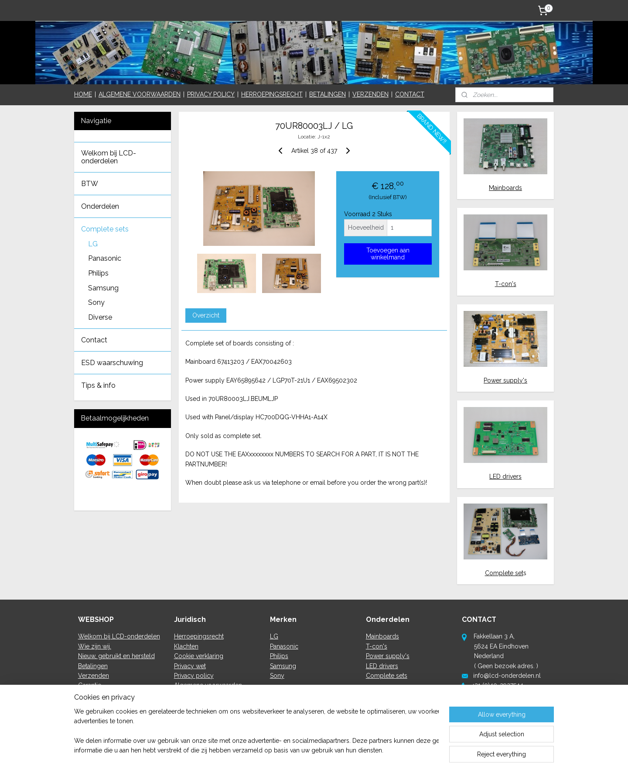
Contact (94, 340)
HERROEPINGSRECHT (272, 94)
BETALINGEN (327, 94)
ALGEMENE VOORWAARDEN (140, 94)
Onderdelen (100, 206)
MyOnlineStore (408, 750)
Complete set (504, 572)
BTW (89, 183)
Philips (98, 273)
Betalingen (93, 665)
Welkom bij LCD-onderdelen (108, 157)
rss (304, 750)
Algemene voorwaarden (208, 685)
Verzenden (93, 675)
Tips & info (98, 385)
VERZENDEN (370, 94)
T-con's (505, 283)
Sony (96, 302)
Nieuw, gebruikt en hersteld (116, 655)
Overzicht (205, 315)
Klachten (186, 646)
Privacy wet (190, 665)
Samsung (103, 288)
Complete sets (105, 229)
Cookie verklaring (198, 655)
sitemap (288, 750)
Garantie (89, 685)
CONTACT (409, 94)
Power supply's (505, 380)
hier (498, 704)
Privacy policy (194, 675)
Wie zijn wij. (94, 646)
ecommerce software (335, 750)
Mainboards (505, 187)
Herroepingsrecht (199, 636)
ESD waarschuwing (112, 363)
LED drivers (505, 476)
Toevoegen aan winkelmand (387, 254)
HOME (83, 94)
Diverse (100, 317)
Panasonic (104, 258)
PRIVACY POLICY (211, 94)
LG (93, 244)
